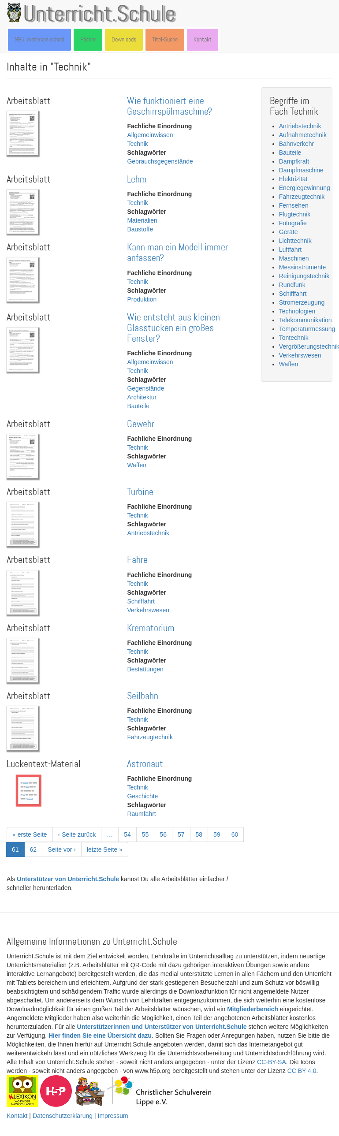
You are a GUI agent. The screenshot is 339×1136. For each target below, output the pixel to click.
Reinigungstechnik (304, 275)
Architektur (141, 397)
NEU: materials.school (39, 39)
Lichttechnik (295, 240)
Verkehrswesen (148, 610)
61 (18, 851)
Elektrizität (293, 179)
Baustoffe (140, 229)
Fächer (88, 39)
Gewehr (140, 424)
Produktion (141, 299)
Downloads (124, 39)
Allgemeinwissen (150, 134)
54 (130, 834)
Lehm (137, 180)
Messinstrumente (302, 267)
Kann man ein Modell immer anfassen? (177, 253)
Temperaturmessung (307, 328)
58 (202, 834)
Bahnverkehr (296, 143)
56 (166, 834)
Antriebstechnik (148, 532)
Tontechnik (294, 337)
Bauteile (138, 406)
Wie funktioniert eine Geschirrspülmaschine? (169, 106)
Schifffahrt (141, 601)
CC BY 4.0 (302, 1070)
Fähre (137, 560)
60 (237, 834)
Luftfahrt (290, 249)
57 (184, 834)
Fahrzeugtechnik (150, 737)
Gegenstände (145, 388)
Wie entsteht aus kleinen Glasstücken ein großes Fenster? (173, 328)
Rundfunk (292, 284)
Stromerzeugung (302, 302)
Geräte (288, 231)
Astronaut (145, 764)
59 (219, 834)
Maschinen (294, 258)
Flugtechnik (295, 214)
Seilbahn (142, 696)
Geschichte (142, 796)
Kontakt (203, 39)
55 (148, 834)
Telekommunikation (305, 320)
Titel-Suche (165, 39)
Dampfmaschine (301, 170)
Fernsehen (294, 205)
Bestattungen (145, 669)
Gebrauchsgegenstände (160, 161)
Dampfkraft (294, 161)
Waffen (136, 465)
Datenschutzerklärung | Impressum (80, 1115)
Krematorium (151, 628)
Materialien (142, 220)
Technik (137, 143)
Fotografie (293, 223)
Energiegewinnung (304, 187)
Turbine (140, 492)
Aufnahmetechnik (303, 134)
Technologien (297, 311)
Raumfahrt (141, 813)
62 (36, 849)
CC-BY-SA (271, 1061)
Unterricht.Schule (99, 15)
